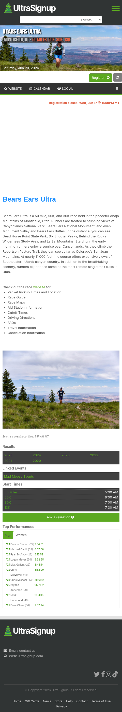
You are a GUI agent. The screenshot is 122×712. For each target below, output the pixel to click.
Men (8, 535)
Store (58, 701)
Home (17, 701)
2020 (37, 461)
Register (101, 77)
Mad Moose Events (19, 476)
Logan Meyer (18, 559)
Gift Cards (32, 701)
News (47, 701)
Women (21, 535)
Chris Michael (18, 579)
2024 (37, 455)
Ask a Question (60, 517)
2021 (8, 461)
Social (65, 88)
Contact (82, 701)
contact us (27, 650)
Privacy (61, 706)
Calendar (39, 88)
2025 (8, 455)
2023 (66, 455)
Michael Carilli (18, 549)
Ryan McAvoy (18, 554)
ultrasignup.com (30, 656)
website (39, 287)
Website (13, 88)
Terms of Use (101, 701)
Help (69, 701)
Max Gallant (17, 564)
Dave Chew (17, 605)
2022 (94, 455)
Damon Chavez (19, 544)
